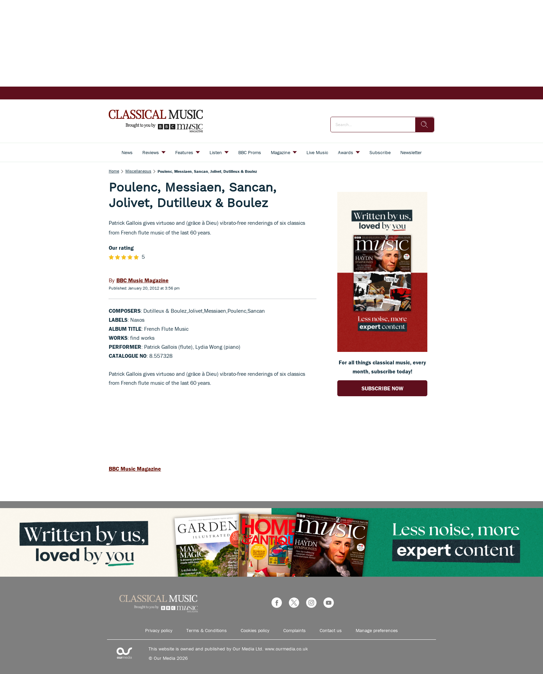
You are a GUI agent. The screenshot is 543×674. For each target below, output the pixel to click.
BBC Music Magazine (135, 468)
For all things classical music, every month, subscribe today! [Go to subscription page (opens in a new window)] (382, 367)
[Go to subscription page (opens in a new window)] (382, 349)
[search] (424, 124)
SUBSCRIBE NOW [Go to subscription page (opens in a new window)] (382, 388)
